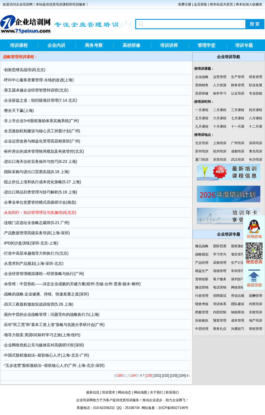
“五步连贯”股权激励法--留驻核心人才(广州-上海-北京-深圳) (54, 365)
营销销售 (201, 85)
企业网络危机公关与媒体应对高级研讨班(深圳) (44, 345)
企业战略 (201, 77)
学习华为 (219, 254)
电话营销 (219, 287)
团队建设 (237, 304)
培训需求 (108, 392)
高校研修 (131, 45)
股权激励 (237, 246)
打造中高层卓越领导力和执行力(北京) (36, 253)
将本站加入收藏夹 (249, 4)
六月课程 (219, 118)
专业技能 (255, 93)
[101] (157, 376)
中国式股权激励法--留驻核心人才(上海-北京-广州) (46, 355)
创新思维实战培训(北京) (24, 70)
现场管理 (219, 271)
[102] (165, 376)
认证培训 (237, 93)
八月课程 (255, 118)
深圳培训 (255, 143)
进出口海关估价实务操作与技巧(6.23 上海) (40, 161)
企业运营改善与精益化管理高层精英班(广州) (42, 141)
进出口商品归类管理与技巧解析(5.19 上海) (40, 192)
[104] (182, 376)
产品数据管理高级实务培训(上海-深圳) (37, 233)
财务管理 (237, 85)
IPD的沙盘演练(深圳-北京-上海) (31, 243)
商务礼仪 (219, 329)
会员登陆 (200, 4)
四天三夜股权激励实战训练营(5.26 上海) (38, 304)
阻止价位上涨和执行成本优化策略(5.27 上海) (42, 182)
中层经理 (201, 329)
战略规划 (201, 254)
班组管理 (255, 329)
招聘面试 (219, 296)
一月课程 (201, 110)
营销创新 (201, 279)
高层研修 (201, 93)
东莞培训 (219, 159)
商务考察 (94, 45)
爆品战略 (201, 246)
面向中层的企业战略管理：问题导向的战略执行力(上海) (51, 314)
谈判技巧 (237, 279)
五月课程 (201, 118)
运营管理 (219, 77)
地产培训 (255, 320)
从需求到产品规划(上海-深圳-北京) (33, 263)
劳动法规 (237, 296)
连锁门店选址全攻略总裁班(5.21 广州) (36, 222)
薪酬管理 (255, 296)
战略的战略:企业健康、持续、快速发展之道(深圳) (46, 294)
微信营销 (201, 287)
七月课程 (237, 118)
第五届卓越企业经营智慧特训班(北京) (36, 90)
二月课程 (219, 110)
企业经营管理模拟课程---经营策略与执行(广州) (44, 273)
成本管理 (237, 320)
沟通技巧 (237, 329)
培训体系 (219, 304)
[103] (173, 376)
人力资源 (219, 85)
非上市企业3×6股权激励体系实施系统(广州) (41, 120)
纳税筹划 (237, 312)
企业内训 (56, 45)
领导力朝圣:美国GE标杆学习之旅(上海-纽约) (42, 335)
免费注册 (184, 4)
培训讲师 (169, 45)
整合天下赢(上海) (19, 110)
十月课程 (219, 126)
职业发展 (255, 85)
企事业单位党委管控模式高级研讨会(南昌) (40, 202)
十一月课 (237, 126)
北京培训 (201, 143)
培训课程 (19, 45)
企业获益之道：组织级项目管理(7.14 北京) (40, 100)
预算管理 (219, 320)
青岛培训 (255, 151)
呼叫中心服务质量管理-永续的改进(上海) (39, 80)
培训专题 (244, 45)
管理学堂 (206, 45)
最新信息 (92, 392)
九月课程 (201, 126)
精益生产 (201, 271)
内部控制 (219, 312)
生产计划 (237, 263)
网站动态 (124, 392)
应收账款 (201, 320)
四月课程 (255, 110)
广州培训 (237, 143)
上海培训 (219, 143)
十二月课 (255, 126)
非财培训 (255, 312)
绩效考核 (201, 304)
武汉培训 (237, 159)
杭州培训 (219, 151)
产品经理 (201, 263)
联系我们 (172, 392)
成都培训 (237, 151)
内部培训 (255, 304)
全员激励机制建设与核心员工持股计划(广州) (42, 131)
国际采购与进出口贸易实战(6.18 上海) (36, 171)
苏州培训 (201, 151)
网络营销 (237, 287)
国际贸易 (219, 246)
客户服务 (219, 279)
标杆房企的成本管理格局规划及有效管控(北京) (44, 151)
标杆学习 (219, 93)
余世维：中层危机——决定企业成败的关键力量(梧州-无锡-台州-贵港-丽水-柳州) (72, 284)
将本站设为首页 (221, 4)
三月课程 (237, 110)
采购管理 (219, 263)
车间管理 (237, 271)
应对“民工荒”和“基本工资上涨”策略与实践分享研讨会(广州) (54, 324)
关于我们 (156, 392)
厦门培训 (201, 159)
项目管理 (237, 254)
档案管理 (201, 312)
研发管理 (255, 77)
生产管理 (237, 77)
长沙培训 (255, 159)
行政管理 (201, 296)
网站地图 (140, 392)
